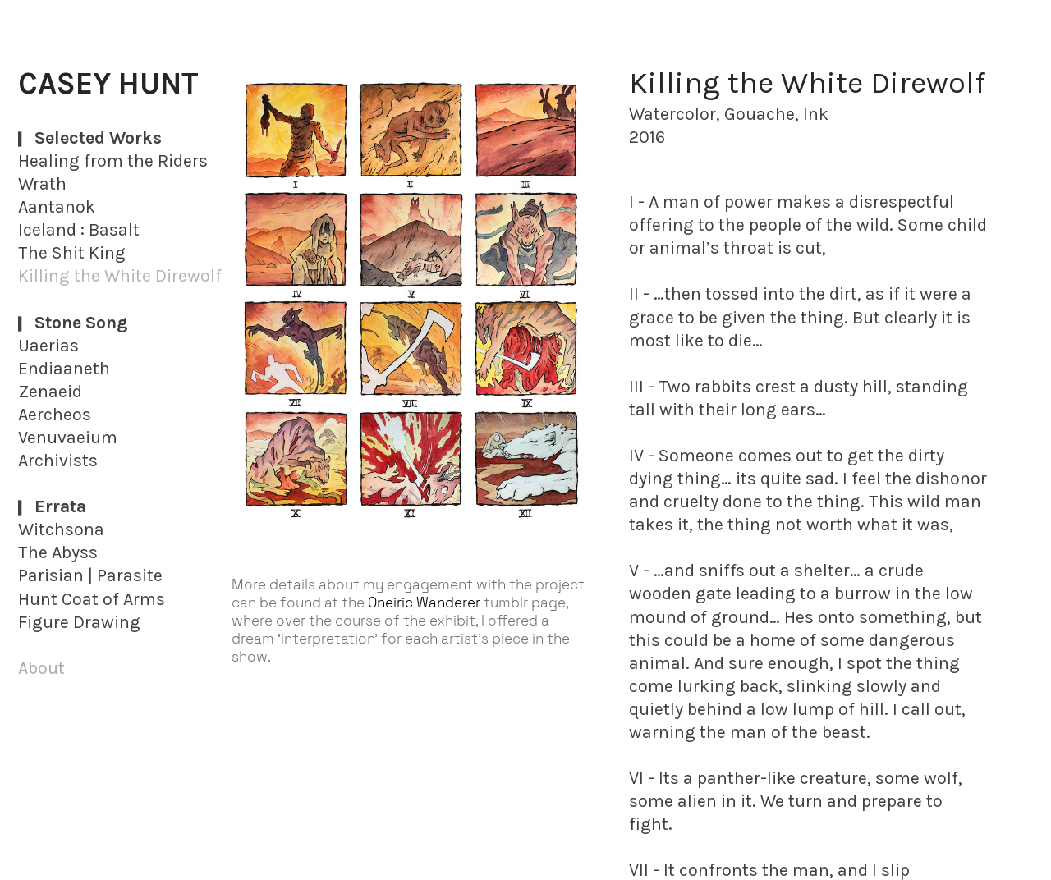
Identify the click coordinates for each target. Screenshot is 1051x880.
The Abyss (58, 552)
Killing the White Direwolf (120, 275)
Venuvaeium (67, 437)
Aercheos (54, 414)
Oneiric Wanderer (424, 603)
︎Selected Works (90, 137)
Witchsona (61, 529)
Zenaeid (50, 391)
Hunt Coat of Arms (91, 599)
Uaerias (48, 345)
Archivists (58, 460)
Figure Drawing (79, 622)
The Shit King (72, 252)
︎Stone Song (73, 322)
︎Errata (52, 506)
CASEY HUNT (108, 83)
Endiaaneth (64, 368)
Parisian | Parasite (90, 575)
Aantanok (56, 206)
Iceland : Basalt (79, 229)
